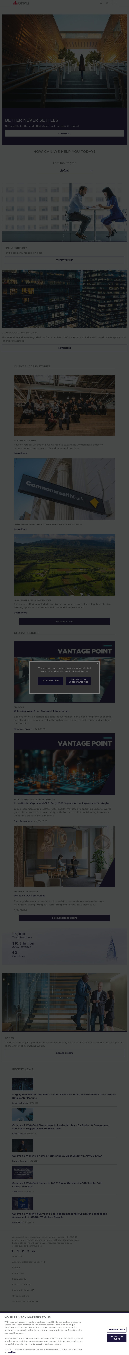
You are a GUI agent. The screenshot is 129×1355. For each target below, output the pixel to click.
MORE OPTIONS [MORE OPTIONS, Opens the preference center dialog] (117, 1329)
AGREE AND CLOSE (117, 1338)
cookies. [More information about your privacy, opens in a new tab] (12, 1352)
